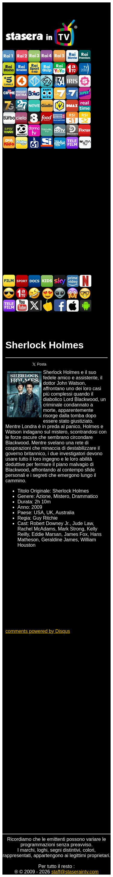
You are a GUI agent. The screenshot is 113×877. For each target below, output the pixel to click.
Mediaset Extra (21, 93)
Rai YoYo (59, 68)
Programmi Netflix (85, 281)
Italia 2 (46, 81)
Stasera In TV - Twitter (34, 305)
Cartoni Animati (47, 281)
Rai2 (21, 56)
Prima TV (72, 68)
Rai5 (59, 56)
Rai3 (34, 56)
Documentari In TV (34, 281)
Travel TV (46, 130)
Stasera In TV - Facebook (59, 305)
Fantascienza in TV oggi (59, 293)
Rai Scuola (21, 68)
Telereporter (59, 142)
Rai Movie (72, 56)
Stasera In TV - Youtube (21, 305)
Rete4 (21, 81)
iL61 (34, 142)
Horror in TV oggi (72, 293)
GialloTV (46, 105)
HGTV (59, 130)
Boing (34, 93)
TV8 (34, 118)
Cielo (21, 118)
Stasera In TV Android (85, 305)
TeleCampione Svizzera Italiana (59, 118)
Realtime (84, 105)
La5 (84, 81)
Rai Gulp (46, 68)
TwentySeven (21, 105)
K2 (59, 105)
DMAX (72, 105)
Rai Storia (8, 68)
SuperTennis (8, 130)
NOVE (34, 105)
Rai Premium (84, 56)
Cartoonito (46, 93)
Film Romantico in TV (47, 293)
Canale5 (8, 81)
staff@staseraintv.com (75, 871)
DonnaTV (34, 130)
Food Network (46, 118)
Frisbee (21, 142)
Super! (84, 93)
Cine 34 (59, 81)
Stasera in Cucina (47, 305)
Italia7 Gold (8, 105)
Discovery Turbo (8, 118)
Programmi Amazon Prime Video (72, 281)
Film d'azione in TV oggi (9, 293)
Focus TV (84, 130)
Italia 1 (34, 81)
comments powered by (37, 631)
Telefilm (72, 142)
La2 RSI (84, 118)
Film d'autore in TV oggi (85, 293)
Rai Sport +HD (34, 68)
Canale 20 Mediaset (21, 130)
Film (9, 281)
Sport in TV (21, 281)
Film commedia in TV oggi (34, 293)
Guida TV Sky (59, 281)
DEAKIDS (8, 142)
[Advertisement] (56, 211)
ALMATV (84, 142)
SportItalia (46, 142)
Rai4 (46, 56)
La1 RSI (72, 118)
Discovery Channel (72, 130)
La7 (59, 93)
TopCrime (8, 93)
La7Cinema (72, 93)
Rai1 (8, 56)
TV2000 (84, 68)
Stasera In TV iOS (72, 305)
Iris (72, 81)
